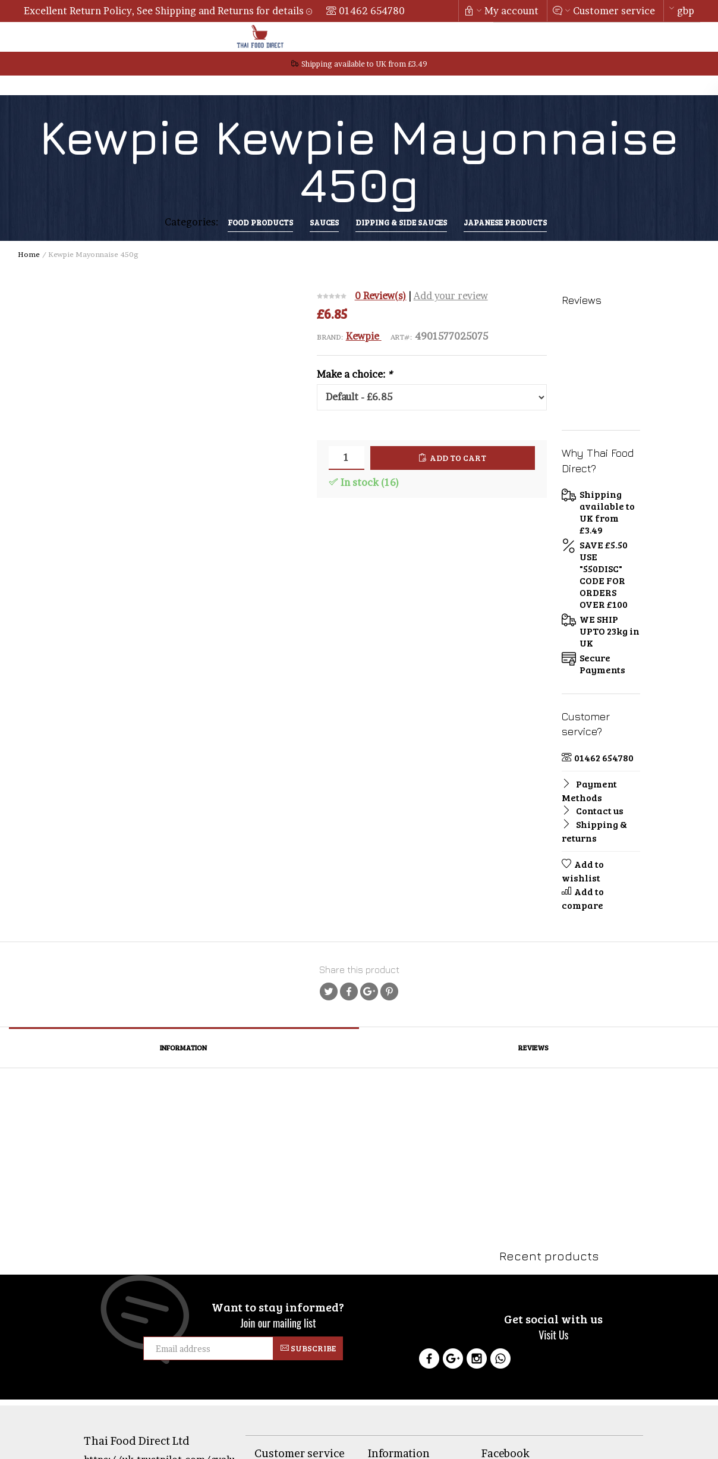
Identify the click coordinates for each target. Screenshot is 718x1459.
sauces (324, 222)
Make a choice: (354, 374)
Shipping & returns (594, 831)
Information (183, 1047)
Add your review (451, 296)
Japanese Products (505, 222)
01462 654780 (372, 11)
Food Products (260, 222)
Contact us (592, 810)
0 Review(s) (381, 296)
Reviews (533, 1047)
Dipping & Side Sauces (401, 222)
